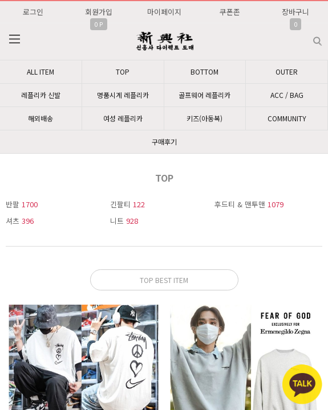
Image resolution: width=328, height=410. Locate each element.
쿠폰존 (230, 11)
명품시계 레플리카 (123, 95)
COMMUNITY (287, 118)
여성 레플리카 (123, 118)
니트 (124, 220)
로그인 (33, 11)
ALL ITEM (40, 71)
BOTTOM (204, 71)
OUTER (287, 71)
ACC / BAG (286, 95)
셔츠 (20, 220)
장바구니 (295, 11)
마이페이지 (164, 11)
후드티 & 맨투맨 (249, 204)
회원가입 (98, 11)
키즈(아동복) (204, 118)
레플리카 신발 (40, 95)
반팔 (22, 204)
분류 (14, 39)
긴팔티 (127, 204)
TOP (122, 71)
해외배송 (40, 118)
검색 (308, 37)
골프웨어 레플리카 (204, 95)
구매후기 (164, 141)
